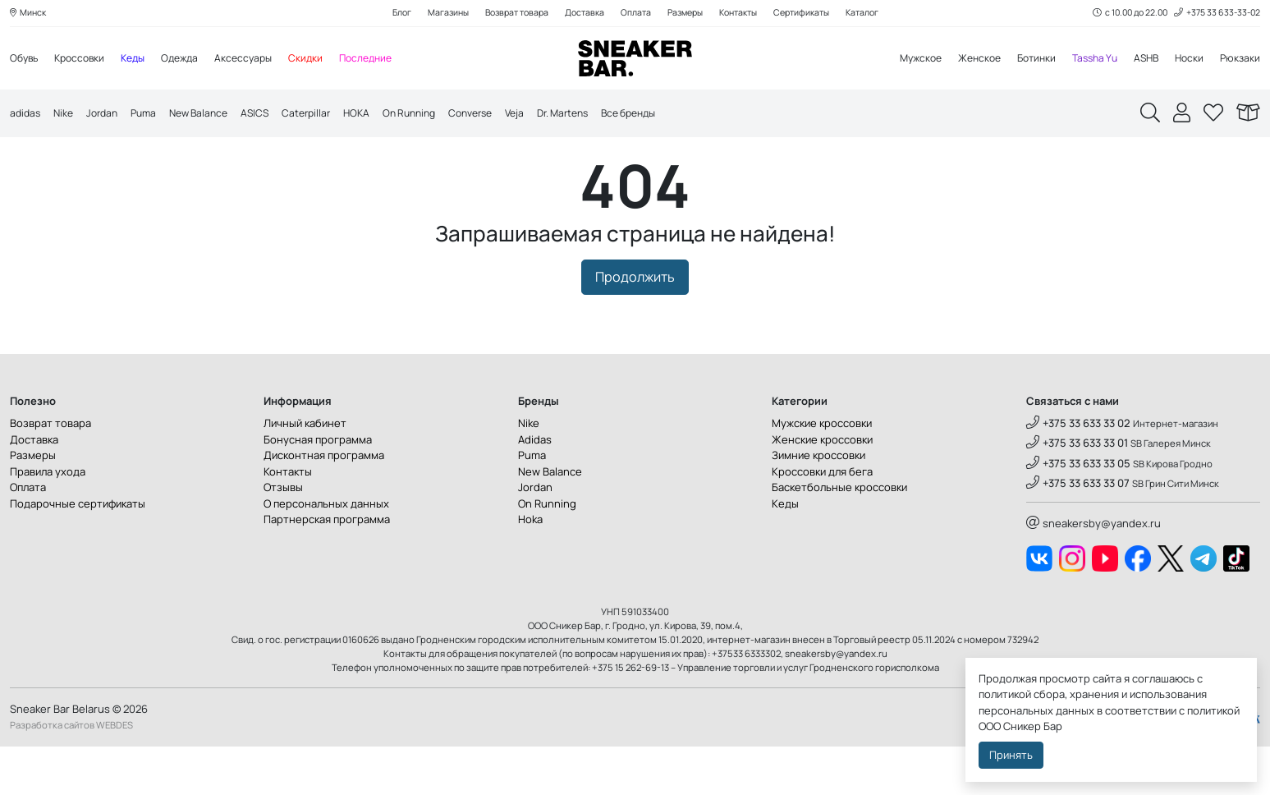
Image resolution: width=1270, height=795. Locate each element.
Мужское (901, 59)
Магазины (434, 13)
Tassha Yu (1087, 59)
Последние (386, 59)
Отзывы (283, 535)
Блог (385, 13)
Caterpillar (325, 115)
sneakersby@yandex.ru (1093, 571)
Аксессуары (258, 59)
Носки (1186, 59)
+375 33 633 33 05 (1078, 511)
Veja (549, 115)
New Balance (211, 115)
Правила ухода (47, 519)
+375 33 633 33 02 (1078, 471)
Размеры (686, 13)
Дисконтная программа (324, 503)
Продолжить (635, 326)
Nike (66, 115)
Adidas (535, 487)
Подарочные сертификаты (77, 552)
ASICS (271, 115)
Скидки (323, 59)
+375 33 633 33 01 (1077, 492)
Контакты (744, 13)
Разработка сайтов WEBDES (71, 774)
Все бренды (673, 115)
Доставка (580, 13)
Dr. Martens (601, 115)
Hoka (530, 567)
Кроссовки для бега (822, 519)
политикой (1213, 710)
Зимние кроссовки (818, 503)
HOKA (378, 115)
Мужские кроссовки (822, 471)
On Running (434, 115)
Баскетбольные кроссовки (839, 535)
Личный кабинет (305, 471)
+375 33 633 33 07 (1078, 531)
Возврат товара (508, 13)
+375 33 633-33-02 (1214, 13)
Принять (1011, 754)
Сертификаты (812, 13)
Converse (500, 115)
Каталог (878, 13)
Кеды (141, 59)
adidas (26, 115)
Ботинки (1025, 59)
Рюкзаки (1239, 59)
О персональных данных (326, 552)
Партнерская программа (327, 567)
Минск (29, 13)
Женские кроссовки (822, 487)
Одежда (192, 59)
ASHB (1141, 59)
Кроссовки (84, 59)
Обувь (25, 59)
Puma (152, 115)
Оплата (633, 13)
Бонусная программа (318, 487)
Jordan (107, 115)
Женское (964, 59)
